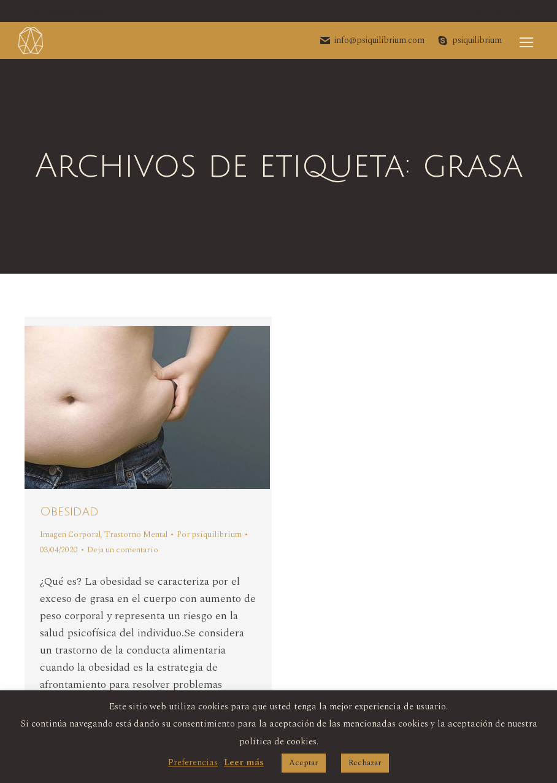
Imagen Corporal (70, 534)
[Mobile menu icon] (526, 40)
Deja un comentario (122, 550)
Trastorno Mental (135, 534)
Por (209, 534)
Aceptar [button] (303, 763)
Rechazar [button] (365, 763)
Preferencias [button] (193, 762)
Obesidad (69, 512)
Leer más (244, 762)
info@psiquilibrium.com (371, 40)
